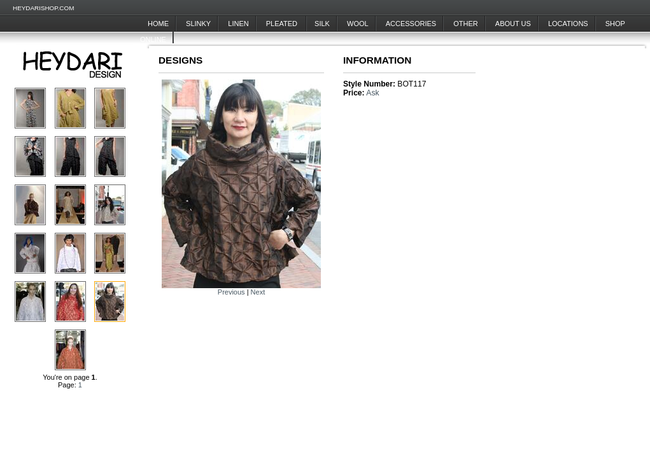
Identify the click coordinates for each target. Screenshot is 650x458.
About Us (513, 23)
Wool (358, 23)
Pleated (282, 23)
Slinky (198, 23)
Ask (372, 92)
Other (465, 23)
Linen (238, 23)
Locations (568, 23)
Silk (322, 23)
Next (258, 292)
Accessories (411, 23)
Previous (231, 292)
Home (158, 23)
